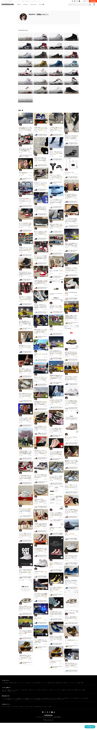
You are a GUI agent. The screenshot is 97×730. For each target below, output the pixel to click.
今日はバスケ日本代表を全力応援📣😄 (71, 293)
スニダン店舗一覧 (27, 682)
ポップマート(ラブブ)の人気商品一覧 (36, 699)
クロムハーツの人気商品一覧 (25, 699)
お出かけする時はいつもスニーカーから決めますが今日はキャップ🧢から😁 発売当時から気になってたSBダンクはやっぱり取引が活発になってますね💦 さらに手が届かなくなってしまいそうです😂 (40, 208)
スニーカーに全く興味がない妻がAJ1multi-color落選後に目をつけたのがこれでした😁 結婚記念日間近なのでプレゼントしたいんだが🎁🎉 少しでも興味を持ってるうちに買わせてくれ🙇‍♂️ (56, 453)
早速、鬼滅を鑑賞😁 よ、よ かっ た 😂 (25, 173)
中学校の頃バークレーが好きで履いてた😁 (56, 528)
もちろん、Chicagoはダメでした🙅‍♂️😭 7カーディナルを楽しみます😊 (56, 564)
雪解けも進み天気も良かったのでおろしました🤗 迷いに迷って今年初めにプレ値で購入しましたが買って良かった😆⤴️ (71, 665)
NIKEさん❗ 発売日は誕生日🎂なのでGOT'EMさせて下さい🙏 (71, 617)
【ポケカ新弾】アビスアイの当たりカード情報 (25, 706)
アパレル (19, 4)
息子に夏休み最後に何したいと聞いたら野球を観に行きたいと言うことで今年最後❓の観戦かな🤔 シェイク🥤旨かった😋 (25, 323)
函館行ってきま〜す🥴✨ (70, 533)
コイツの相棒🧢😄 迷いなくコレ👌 (71, 641)
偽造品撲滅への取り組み (12, 682)
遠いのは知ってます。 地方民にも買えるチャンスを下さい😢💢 (56, 306)
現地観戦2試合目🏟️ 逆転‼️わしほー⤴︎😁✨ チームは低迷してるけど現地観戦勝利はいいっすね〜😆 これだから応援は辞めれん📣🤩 (56, 377)
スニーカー (25, 4)
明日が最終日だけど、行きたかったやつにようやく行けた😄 (25, 346)
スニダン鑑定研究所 (5, 682)
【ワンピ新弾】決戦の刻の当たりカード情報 (39, 706)
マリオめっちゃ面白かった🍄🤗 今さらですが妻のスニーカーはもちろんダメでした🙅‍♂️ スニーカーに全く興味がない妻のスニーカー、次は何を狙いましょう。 (25, 419)
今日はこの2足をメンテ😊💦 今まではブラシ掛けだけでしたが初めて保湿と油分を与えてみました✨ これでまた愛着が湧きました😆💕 (71, 378)
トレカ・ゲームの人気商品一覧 (35, 698)
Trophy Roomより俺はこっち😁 (40, 571)
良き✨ (51, 248)
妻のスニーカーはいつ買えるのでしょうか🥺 (71, 438)
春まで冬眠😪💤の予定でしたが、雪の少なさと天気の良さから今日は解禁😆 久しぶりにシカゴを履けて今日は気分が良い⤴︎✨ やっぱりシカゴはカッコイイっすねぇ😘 (71, 196)
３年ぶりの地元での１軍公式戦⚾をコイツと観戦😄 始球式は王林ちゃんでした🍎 (25, 632)
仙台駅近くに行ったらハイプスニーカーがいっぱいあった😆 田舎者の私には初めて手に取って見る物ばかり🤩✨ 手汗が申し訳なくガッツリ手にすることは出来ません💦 (25, 249)
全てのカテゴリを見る (53, 699)
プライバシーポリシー (73, 682)
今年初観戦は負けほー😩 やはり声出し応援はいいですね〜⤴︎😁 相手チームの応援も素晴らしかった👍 (40, 403)
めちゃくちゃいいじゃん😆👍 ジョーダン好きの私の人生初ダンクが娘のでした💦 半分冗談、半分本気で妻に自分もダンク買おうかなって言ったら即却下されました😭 (25, 510)
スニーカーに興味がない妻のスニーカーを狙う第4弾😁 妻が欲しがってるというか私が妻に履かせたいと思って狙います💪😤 (71, 402)
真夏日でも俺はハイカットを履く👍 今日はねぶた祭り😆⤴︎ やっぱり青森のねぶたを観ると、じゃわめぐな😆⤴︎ (40, 331)
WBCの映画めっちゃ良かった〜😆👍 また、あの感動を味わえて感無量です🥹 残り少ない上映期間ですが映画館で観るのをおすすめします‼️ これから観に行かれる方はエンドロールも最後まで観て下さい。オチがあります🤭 (25, 370)
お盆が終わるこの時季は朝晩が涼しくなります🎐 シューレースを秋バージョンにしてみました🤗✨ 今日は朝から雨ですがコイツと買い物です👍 (71, 582)
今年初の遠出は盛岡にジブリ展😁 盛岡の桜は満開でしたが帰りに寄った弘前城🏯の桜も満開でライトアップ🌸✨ (25, 452)
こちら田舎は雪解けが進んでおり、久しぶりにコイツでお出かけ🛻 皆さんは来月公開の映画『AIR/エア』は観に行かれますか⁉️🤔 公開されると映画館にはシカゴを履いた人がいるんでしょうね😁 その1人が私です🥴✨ (25, 477)
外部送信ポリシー (66, 682)
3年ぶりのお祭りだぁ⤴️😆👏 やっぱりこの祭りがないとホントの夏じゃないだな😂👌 (56, 588)
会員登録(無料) (93, 1)
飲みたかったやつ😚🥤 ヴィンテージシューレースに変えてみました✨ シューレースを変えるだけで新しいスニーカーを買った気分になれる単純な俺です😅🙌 (40, 379)
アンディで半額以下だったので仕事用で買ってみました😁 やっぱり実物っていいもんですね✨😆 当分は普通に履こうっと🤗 (40, 428)
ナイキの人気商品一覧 (65, 698)
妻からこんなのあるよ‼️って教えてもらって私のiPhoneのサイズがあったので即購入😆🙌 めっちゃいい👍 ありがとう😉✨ (40, 233)
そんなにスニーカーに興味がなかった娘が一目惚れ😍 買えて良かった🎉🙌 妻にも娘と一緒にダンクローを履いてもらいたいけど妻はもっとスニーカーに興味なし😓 (56, 514)
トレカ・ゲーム (33, 4)
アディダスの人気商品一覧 (16, 699)
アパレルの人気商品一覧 (26, 698)
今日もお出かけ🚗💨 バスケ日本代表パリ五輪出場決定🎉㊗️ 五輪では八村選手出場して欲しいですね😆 (40, 282)
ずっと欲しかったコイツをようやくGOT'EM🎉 (56, 661)
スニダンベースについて (20, 682)
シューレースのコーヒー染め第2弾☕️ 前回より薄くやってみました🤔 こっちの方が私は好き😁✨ (56, 478)
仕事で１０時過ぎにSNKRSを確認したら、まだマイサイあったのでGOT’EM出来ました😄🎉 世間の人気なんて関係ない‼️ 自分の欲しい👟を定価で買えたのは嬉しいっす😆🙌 (25, 571)
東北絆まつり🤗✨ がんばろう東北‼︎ (40, 355)
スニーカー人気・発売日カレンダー (7, 698)
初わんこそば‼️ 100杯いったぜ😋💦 (56, 271)
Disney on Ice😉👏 (38, 618)
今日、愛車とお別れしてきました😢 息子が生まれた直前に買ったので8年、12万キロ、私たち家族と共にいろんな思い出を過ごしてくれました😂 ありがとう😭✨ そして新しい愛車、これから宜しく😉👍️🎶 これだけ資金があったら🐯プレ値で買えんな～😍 (56, 613)
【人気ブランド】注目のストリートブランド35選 (9, 706)
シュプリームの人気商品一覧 (83, 698)
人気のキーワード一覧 (45, 699)
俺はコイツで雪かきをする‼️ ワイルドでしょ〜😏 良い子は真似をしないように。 (56, 153)
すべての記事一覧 (49, 706)
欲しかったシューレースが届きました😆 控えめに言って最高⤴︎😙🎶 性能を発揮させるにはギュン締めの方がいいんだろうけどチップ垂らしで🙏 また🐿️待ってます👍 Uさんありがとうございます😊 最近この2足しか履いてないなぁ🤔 (40, 257)
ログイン (85, 1)
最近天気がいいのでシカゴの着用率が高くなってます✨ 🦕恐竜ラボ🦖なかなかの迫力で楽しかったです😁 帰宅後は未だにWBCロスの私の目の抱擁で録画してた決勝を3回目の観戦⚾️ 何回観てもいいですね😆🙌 (71, 462)
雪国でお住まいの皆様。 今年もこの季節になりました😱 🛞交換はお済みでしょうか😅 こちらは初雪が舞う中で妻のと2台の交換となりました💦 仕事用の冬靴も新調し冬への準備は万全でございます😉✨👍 (56, 226)
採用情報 (82, 682)
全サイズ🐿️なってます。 (70, 172)
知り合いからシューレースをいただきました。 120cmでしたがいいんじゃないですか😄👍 (40, 183)
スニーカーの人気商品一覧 (17, 698)
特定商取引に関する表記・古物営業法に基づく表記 (55, 682)
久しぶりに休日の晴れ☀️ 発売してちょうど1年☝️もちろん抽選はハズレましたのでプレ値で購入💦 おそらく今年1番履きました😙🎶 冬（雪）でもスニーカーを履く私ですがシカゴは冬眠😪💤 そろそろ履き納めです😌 (25, 225)
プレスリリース (44, 682)
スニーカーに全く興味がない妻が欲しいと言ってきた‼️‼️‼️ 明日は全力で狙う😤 (40, 476)
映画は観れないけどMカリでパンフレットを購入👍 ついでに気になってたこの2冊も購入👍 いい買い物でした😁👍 (40, 452)
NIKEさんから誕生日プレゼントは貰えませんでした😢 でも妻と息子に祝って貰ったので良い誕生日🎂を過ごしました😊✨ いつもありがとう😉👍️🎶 (25, 608)
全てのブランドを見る (60, 699)
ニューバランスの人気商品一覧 (6, 699)
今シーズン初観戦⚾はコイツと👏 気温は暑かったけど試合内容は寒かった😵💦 (40, 641)
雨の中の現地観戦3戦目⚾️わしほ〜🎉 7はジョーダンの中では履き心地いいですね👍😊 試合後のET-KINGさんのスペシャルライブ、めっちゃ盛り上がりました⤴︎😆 (56, 352)
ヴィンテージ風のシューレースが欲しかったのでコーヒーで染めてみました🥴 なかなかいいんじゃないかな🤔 (71, 486)
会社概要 (78, 682)
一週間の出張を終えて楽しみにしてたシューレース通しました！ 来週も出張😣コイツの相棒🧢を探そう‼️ (25, 657)
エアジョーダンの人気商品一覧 (74, 698)
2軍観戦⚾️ (52, 329)
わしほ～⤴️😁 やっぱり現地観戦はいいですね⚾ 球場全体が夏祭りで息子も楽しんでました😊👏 (40, 595)
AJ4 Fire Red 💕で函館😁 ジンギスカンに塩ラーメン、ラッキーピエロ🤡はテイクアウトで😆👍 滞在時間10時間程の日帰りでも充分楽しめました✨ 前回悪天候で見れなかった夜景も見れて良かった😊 (25, 200)
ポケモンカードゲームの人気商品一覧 (55, 698)
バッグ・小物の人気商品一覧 (44, 698)
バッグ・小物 (41, 4)
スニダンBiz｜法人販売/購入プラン (36, 682)
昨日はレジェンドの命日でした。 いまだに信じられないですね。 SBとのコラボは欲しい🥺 (56, 176)
